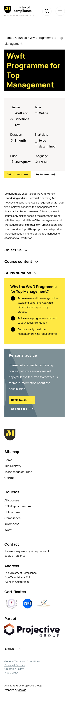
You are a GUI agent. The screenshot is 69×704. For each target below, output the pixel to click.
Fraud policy (11, 672)
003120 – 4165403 (15, 555)
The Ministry (12, 466)
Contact (10, 478)
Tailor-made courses (18, 472)
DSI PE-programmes (17, 506)
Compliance (12, 518)
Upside (22, 690)
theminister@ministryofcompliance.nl (26, 551)
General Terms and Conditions (22, 661)
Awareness (11, 524)
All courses (11, 500)
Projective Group (32, 685)
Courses (21, 38)
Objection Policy (14, 669)
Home (8, 38)
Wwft (8, 530)
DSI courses (12, 512)
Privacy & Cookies (14, 665)
